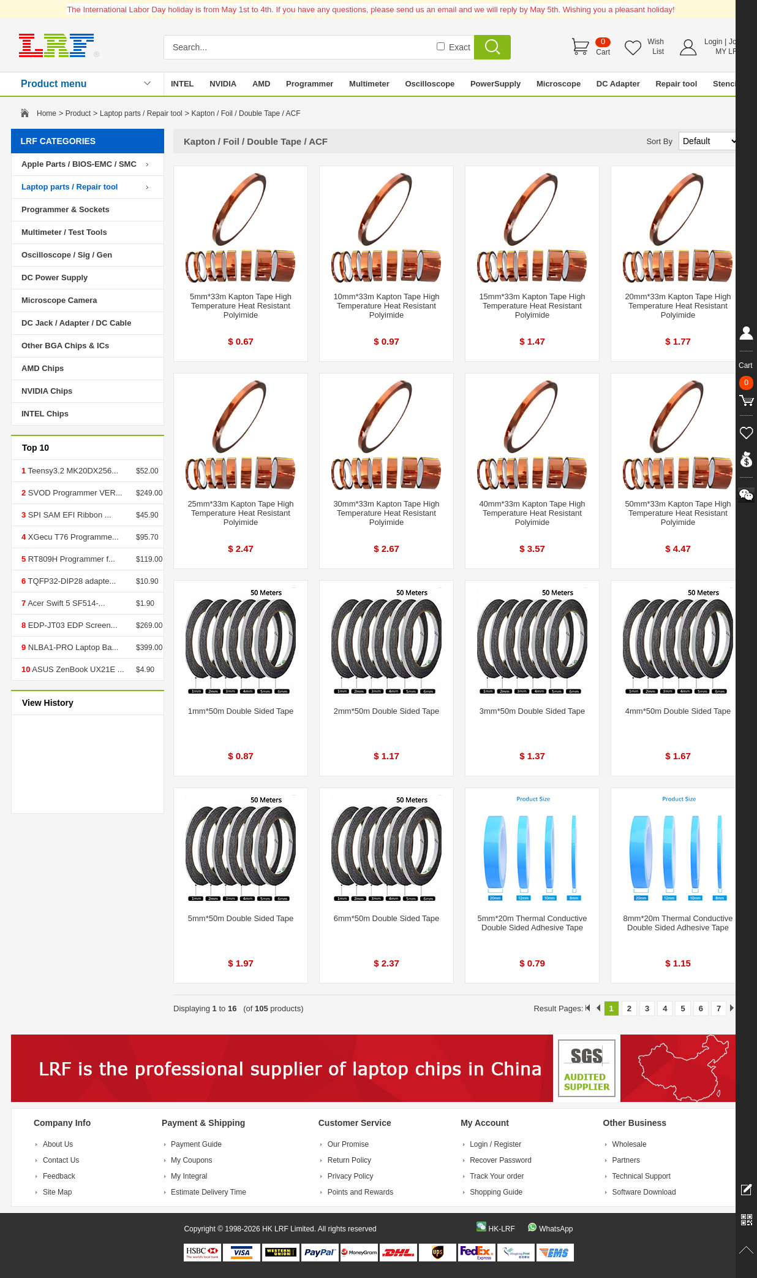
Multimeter (369, 83)
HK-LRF (501, 1229)
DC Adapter (618, 83)
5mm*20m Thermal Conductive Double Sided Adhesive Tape (532, 923)
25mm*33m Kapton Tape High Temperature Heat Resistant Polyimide (240, 513)
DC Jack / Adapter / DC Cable (76, 322)
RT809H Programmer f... (70, 559)
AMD (261, 83)
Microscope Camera (59, 300)
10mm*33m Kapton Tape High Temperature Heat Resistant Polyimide (386, 306)
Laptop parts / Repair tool (141, 113)
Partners (626, 1160)
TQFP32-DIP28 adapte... (71, 581)
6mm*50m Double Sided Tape (386, 918)
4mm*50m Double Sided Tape (678, 711)
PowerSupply (495, 83)
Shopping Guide (496, 1192)
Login (713, 41)
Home (46, 113)
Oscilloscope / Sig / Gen (66, 254)
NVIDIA (222, 83)
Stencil (726, 83)
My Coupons (191, 1160)
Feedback (59, 1176)
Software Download (644, 1192)
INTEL (182, 83)
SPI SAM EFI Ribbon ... (68, 514)
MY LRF (728, 51)
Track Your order (497, 1176)
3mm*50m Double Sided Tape (532, 711)
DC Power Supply (54, 277)
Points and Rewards (360, 1192)
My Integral (189, 1176)
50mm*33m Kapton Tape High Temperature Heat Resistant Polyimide (678, 513)
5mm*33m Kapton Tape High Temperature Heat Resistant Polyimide (241, 306)
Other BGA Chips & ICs (65, 345)
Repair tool (676, 83)
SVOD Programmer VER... (74, 492)
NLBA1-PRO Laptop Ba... (72, 647)
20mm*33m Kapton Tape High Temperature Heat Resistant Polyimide (678, 306)
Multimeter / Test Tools (64, 232)
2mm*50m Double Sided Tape (386, 711)
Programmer (309, 83)
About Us (58, 1144)
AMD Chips (42, 368)
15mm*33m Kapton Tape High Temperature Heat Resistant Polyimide (532, 306)
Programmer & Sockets (65, 209)
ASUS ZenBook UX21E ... (77, 669)
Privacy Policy (351, 1176)
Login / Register (495, 1144)
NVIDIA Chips (46, 391)
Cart (603, 52)
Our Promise (348, 1144)
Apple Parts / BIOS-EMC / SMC (79, 164)
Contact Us (61, 1160)
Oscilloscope (429, 83)
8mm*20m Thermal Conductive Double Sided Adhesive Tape (678, 923)
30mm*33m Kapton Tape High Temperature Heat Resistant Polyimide (386, 513)
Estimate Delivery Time (208, 1192)
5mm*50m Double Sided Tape (240, 918)
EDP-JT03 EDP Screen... (71, 625)
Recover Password (501, 1160)
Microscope (559, 83)
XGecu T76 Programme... (72, 536)
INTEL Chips (45, 413)
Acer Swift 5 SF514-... (65, 603)
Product (78, 113)
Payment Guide (196, 1144)
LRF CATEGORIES (58, 141)
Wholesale (629, 1144)
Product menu (54, 83)
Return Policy (349, 1160)
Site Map (57, 1192)
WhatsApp (556, 1229)
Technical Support (641, 1176)
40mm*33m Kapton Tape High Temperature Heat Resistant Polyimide (532, 513)
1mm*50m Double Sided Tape (240, 711)
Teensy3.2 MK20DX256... (72, 470)
